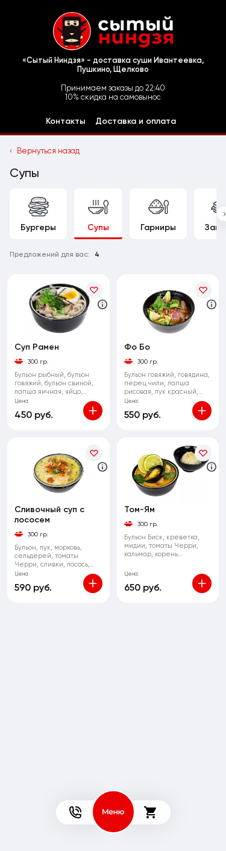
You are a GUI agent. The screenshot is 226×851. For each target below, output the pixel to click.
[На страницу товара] (58, 307)
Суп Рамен (36, 347)
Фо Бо (137, 347)
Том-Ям (139, 509)
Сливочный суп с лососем (49, 514)
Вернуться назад (45, 150)
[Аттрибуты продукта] (102, 304)
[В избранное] (94, 289)
